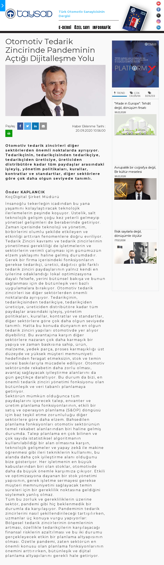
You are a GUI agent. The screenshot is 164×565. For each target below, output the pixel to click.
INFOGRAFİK (102, 27)
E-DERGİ (65, 27)
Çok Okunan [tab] (134, 94)
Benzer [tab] (150, 94)
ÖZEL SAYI (82, 27)
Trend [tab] (119, 93)
